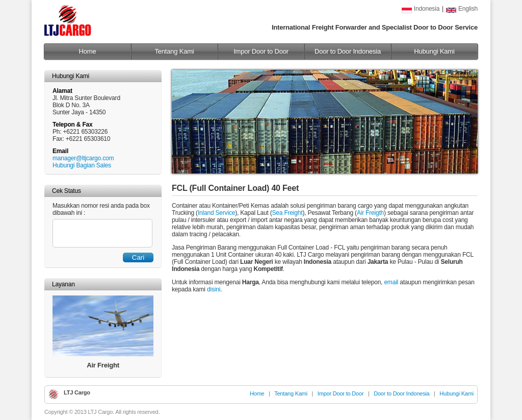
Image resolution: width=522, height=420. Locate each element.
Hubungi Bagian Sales (82, 165)
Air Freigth (370, 212)
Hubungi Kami (434, 51)
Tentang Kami (174, 51)
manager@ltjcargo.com (83, 158)
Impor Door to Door (261, 51)
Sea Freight (287, 212)
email (391, 282)
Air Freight (103, 365)
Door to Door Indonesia (348, 51)
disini (213, 289)
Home (87, 51)
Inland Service (216, 212)
